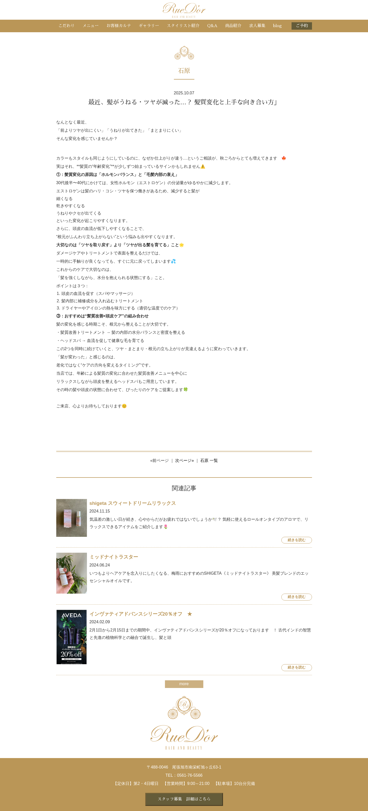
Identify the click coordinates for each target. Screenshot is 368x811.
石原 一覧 (209, 460)
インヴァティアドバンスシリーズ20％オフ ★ (141, 614)
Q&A (212, 26)
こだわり (66, 26)
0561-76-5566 (190, 775)
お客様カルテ (118, 26)
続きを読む (297, 540)
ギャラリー (149, 26)
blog (277, 26)
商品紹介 (233, 26)
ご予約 (302, 26)
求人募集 (257, 26)
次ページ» (184, 460)
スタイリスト (183, 26)
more (183, 684)
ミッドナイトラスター (114, 557)
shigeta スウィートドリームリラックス (133, 503)
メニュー (90, 26)
